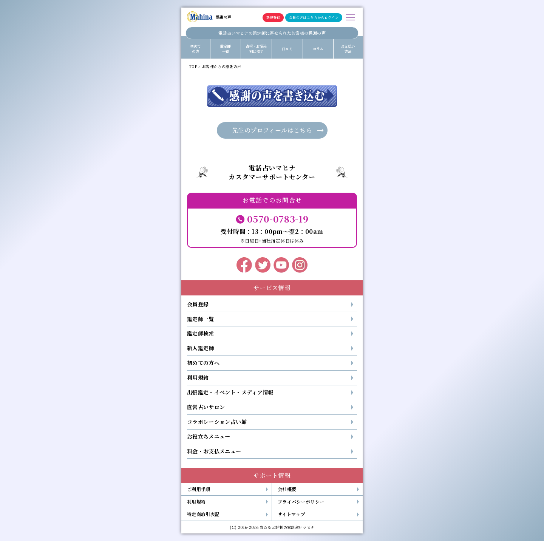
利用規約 (198, 377)
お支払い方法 (348, 48)
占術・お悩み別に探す (256, 48)
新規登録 (273, 17)
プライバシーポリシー (301, 501)
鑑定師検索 (200, 333)
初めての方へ (203, 362)
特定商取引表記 (203, 514)
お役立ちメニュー (208, 436)
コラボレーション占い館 (217, 421)
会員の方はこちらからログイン (313, 17)
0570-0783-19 (277, 218)
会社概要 (287, 489)
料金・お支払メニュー (214, 451)
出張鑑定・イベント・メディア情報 (230, 392)
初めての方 (195, 48)
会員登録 (198, 304)
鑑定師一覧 (225, 48)
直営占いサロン (206, 407)
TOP (193, 66)
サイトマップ (291, 514)
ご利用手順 (198, 489)
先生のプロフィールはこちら (272, 130)
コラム (318, 48)
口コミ (287, 48)
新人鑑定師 (200, 348)
